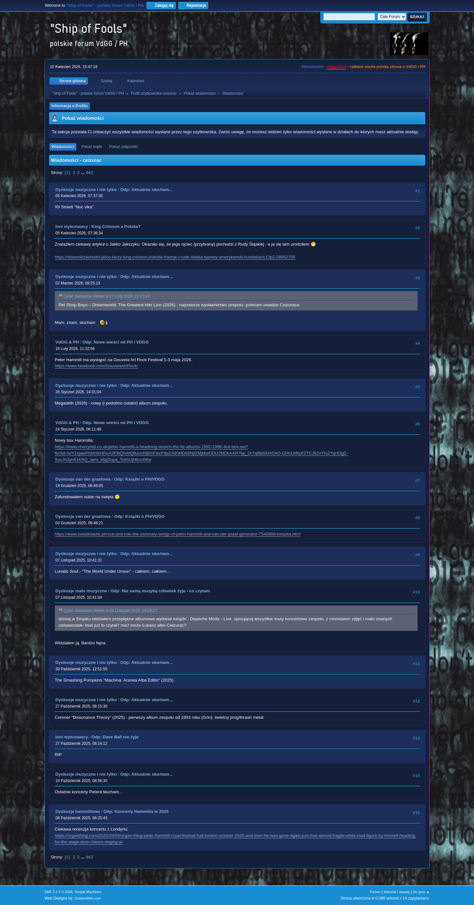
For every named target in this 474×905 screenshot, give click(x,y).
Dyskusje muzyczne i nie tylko (86, 189)
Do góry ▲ (421, 892)
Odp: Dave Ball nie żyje (115, 737)
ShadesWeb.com (87, 898)
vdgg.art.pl (336, 67)
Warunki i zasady (397, 892)
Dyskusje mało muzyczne (81, 590)
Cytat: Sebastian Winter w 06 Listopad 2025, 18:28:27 (110, 610)
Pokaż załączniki (123, 146)
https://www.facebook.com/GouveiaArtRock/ (96, 365)
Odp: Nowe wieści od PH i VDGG (115, 342)
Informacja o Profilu (70, 106)
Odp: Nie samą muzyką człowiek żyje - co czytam (160, 590)
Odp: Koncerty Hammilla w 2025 (135, 811)
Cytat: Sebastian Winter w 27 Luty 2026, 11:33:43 (107, 296)
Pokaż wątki (92, 146)
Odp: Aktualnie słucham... (146, 189)
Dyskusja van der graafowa (83, 479)
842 (89, 172)
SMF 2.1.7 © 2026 (59, 892)
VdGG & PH (67, 342)
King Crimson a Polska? (116, 226)
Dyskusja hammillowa (78, 811)
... (83, 172)
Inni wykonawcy (72, 226)
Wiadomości (63, 146)
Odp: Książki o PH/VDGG (139, 479)
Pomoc (375, 892)
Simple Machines (88, 892)
